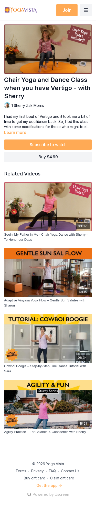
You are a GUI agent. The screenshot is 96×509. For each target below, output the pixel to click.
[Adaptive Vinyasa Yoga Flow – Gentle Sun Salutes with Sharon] (48, 303)
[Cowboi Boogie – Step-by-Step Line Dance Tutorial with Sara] (48, 369)
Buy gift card (34, 478)
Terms (21, 471)
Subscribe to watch (48, 144)
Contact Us (70, 471)
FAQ (52, 471)
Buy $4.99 (48, 156)
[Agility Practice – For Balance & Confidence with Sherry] (48, 432)
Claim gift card (62, 478)
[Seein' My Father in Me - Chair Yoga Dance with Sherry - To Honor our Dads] (48, 237)
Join (66, 10)
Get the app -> (49, 485)
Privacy (37, 471)
